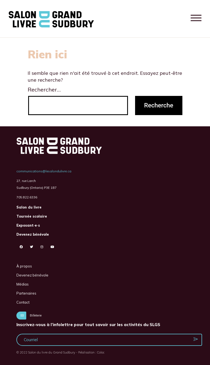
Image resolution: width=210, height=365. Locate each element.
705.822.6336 (26, 197)
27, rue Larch (26, 181)
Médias (22, 284)
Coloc (100, 352)
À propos (24, 266)
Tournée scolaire (31, 216)
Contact (23, 302)
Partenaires (26, 293)
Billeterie (29, 315)
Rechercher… (44, 89)
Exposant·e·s (28, 225)
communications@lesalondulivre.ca (43, 171)
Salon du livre (29, 207)
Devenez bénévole (32, 234)
